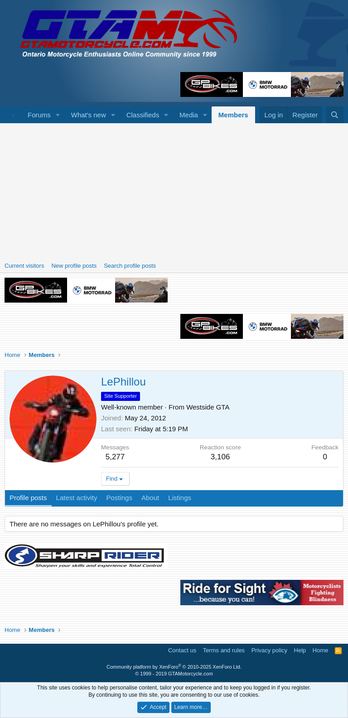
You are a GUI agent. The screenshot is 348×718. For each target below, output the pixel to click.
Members (233, 115)
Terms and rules (224, 650)
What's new (88, 115)
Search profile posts (130, 265)
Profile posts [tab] (28, 497)
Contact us (182, 650)
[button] (58, 114)
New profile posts (74, 265)
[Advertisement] (174, 191)
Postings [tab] (119, 497)
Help (300, 650)
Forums (39, 115)
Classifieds (143, 115)
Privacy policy (269, 650)
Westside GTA (207, 407)
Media (188, 115)
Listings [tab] (179, 497)
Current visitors (24, 265)
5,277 (115, 457)
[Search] (334, 114)
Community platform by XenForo (174, 667)
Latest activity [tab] (76, 497)
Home (321, 650)
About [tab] (150, 497)
